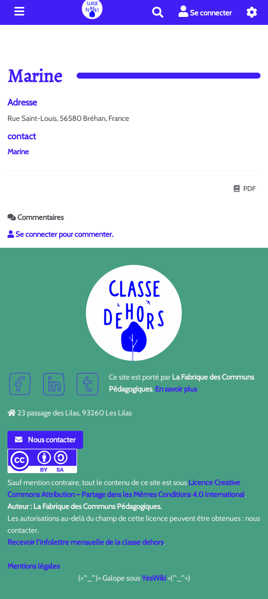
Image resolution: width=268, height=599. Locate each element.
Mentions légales (33, 566)
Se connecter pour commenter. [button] (60, 234)
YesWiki (154, 578)
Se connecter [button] (205, 11)
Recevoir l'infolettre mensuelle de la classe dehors (85, 542)
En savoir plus (176, 389)
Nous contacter (45, 439)
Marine (18, 151)
